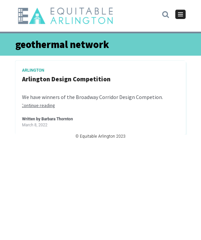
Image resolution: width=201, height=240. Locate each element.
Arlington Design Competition (66, 79)
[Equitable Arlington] (65, 16)
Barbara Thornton (57, 119)
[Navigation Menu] (180, 14)
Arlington (33, 70)
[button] (165, 14)
